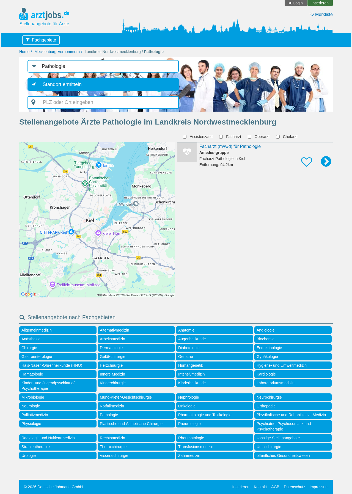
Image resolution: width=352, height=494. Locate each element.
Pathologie (109, 415)
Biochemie (265, 339)
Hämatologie (32, 374)
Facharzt (231, 136)
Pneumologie (189, 423)
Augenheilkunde (192, 339)
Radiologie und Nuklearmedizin (48, 438)
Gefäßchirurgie (112, 356)
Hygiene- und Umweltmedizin (282, 365)
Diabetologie (189, 348)
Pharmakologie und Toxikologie (205, 415)
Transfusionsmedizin (195, 447)
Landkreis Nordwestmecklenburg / (124, 51)
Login (297, 3)
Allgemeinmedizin (36, 330)
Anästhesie (30, 339)
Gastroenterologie (36, 356)
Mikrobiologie (32, 397)
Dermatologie (111, 348)
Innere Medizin (112, 374)
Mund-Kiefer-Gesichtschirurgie (126, 397)
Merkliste (321, 14)
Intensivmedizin (191, 374)
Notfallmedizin (112, 406)
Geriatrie (185, 356)
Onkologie (187, 406)
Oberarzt (259, 136)
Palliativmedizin (34, 415)
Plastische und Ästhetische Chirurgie (131, 423)
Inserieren (320, 3)
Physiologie (31, 423)
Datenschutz (294, 487)
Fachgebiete (44, 40)
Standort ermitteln (62, 84)
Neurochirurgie (269, 397)
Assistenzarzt (198, 136)
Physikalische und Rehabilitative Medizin (291, 415)
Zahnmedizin (189, 455)
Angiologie (265, 330)
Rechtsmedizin (112, 438)
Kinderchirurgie (113, 383)
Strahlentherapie (35, 447)
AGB (275, 487)
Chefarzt (287, 136)
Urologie (28, 455)
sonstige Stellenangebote (278, 438)
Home (24, 51)
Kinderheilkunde (192, 383)
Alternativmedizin (114, 330)
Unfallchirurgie (269, 447)
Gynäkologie (267, 356)
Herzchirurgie (111, 365)
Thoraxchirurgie (113, 447)
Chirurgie (29, 348)
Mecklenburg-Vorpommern (57, 51)
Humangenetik (190, 365)
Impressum (319, 487)
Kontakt (260, 487)
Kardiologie (266, 374)
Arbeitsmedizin (112, 339)
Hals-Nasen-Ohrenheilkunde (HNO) (51, 365)
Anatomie (186, 330)
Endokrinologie (269, 348)
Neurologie (30, 406)
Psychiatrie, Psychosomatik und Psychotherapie (284, 426)
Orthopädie (266, 406)
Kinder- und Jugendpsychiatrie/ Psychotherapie (48, 386)
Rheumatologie (191, 438)
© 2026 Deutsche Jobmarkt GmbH (53, 487)
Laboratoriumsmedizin (276, 383)
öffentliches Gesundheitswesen (283, 455)
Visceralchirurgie (114, 455)
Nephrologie (188, 397)
